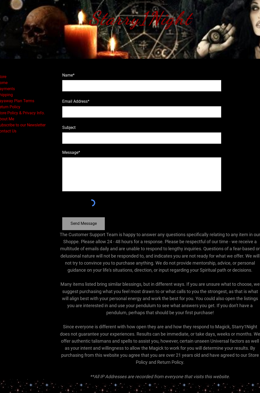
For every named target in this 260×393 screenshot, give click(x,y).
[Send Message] (83, 223)
